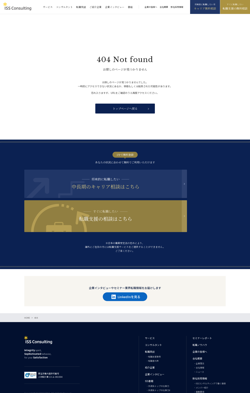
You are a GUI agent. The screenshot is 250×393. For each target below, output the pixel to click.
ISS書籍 (149, 351)
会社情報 (200, 338)
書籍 (130, 7)
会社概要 (164, 6)
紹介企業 (150, 338)
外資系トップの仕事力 (158, 356)
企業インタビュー (114, 7)
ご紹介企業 (95, 7)
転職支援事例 (154, 327)
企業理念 (200, 334)
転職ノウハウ (200, 315)
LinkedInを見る (125, 267)
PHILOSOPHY (154, 373)
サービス (48, 7)
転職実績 (81, 7)
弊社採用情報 (177, 6)
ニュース (200, 342)
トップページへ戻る (125, 109)
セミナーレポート (202, 308)
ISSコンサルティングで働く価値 (211, 354)
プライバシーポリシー (205, 373)
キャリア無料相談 (205, 8)
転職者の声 (153, 331)
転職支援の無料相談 (235, 8)
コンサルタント (64, 7)
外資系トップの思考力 (158, 369)
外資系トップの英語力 (158, 364)
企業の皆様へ (151, 6)
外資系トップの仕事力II (159, 360)
